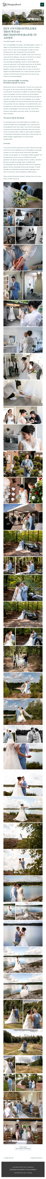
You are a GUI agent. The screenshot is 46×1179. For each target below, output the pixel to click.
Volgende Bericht (37, 1158)
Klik (27, 176)
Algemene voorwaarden (17, 1169)
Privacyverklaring (31, 1169)
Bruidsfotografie (9, 41)
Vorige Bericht (7, 1158)
